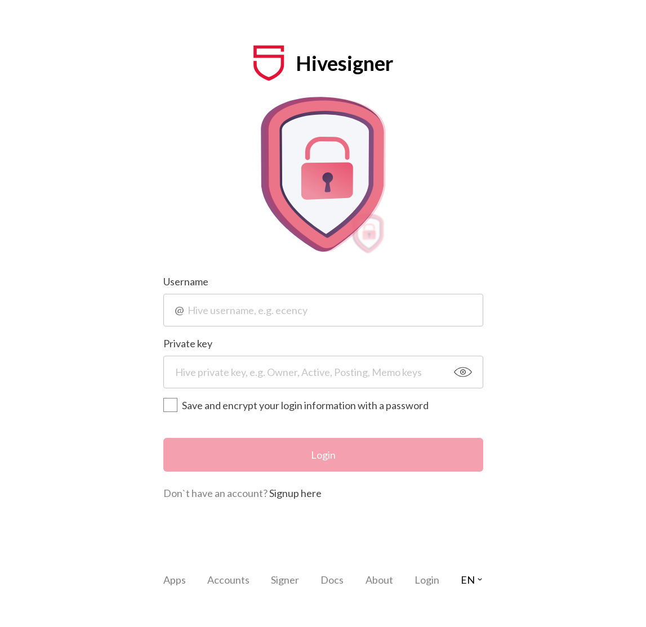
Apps (174, 580)
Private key (187, 343)
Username (185, 281)
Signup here (295, 493)
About (379, 580)
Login (323, 455)
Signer (285, 580)
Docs (332, 580)
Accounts (228, 580)
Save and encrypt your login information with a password (296, 405)
